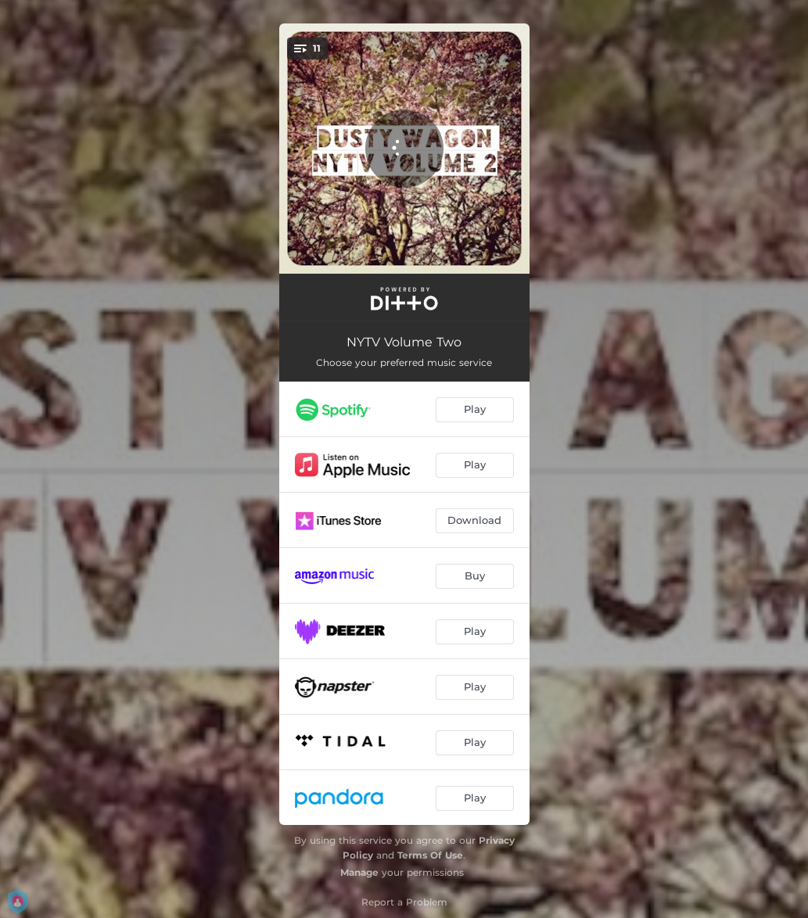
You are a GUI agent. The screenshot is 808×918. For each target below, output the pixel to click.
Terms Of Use (430, 855)
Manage (359, 872)
